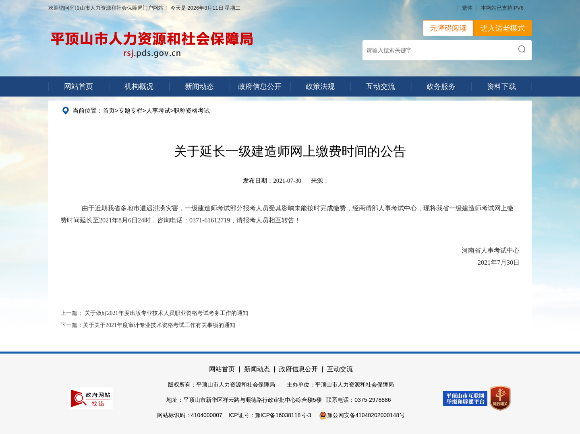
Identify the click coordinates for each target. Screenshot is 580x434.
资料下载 (501, 86)
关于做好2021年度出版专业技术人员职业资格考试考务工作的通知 (166, 313)
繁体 (467, 8)
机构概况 (138, 86)
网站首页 (78, 86)
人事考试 (158, 110)
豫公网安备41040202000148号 (362, 415)
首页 (109, 110)
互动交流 (380, 86)
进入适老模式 (503, 28)
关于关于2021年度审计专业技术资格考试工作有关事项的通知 (159, 325)
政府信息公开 (260, 86)
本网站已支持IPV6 (502, 8)
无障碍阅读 (448, 28)
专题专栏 (130, 110)
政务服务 (441, 86)
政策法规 (320, 86)
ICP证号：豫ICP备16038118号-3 (269, 415)
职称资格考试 (192, 110)
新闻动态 (199, 86)
